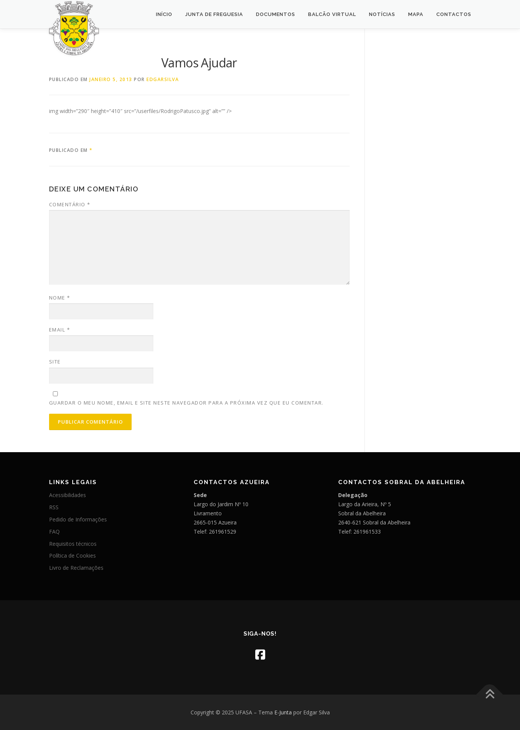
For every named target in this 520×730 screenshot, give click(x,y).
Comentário (70, 204)
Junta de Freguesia (214, 14)
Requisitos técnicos (73, 543)
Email (59, 329)
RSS (54, 507)
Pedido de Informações (78, 519)
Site (55, 361)
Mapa (415, 14)
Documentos (275, 14)
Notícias (382, 14)
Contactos (453, 14)
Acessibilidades (67, 495)
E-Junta (283, 712)
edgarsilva (162, 79)
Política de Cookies (72, 555)
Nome (59, 297)
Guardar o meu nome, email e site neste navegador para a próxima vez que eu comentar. (186, 402)
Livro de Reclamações (76, 567)
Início (164, 14)
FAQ (54, 531)
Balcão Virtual (332, 14)
